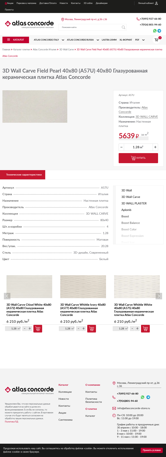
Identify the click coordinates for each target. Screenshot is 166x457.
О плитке (91, 410)
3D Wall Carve (66, 50)
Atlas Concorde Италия (44, 50)
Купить (138, 158)
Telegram (148, 399)
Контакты (64, 407)
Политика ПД (11, 423)
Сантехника (65, 421)
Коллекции (65, 393)
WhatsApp (142, 399)
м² (141, 147)
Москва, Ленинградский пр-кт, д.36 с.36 (86, 19)
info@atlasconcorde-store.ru (133, 410)
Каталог (63, 386)
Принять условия (152, 450)
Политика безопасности (93, 402)
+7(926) (150, 24)
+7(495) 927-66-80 (150, 19)
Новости (64, 400)
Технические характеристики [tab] (27, 175)
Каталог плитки (21, 50)
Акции (62, 414)
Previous (7, 298)
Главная (6, 50)
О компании (92, 386)
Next (159, 298)
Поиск (123, 27)
